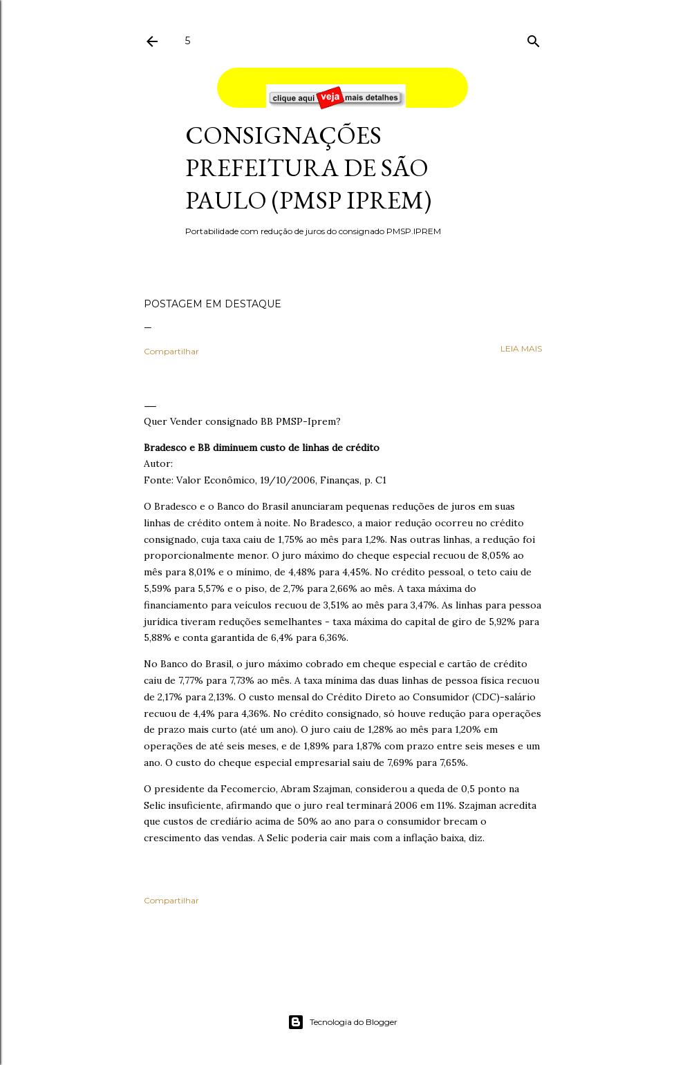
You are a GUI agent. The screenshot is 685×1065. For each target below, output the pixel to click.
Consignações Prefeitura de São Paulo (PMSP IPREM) (308, 167)
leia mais (521, 348)
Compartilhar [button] (171, 351)
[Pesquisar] (533, 38)
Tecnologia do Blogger (342, 1022)
